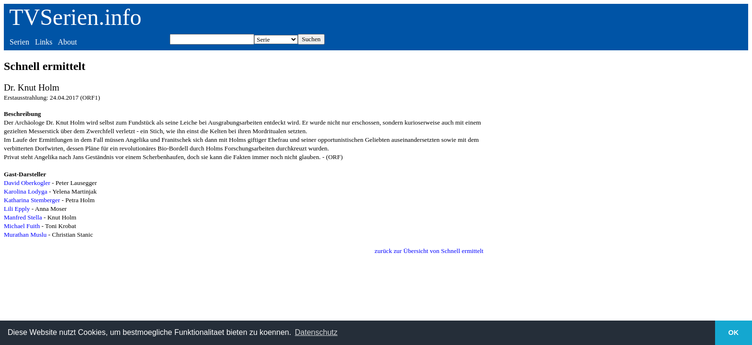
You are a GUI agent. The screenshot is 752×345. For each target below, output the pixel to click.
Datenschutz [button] (316, 332)
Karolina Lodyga (25, 191)
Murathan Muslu (25, 234)
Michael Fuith (22, 226)
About (67, 42)
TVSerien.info (75, 17)
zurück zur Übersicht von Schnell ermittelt (429, 250)
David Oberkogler (27, 182)
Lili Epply (17, 208)
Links (43, 42)
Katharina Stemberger (32, 200)
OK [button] (733, 332)
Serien (19, 42)
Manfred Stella (23, 217)
